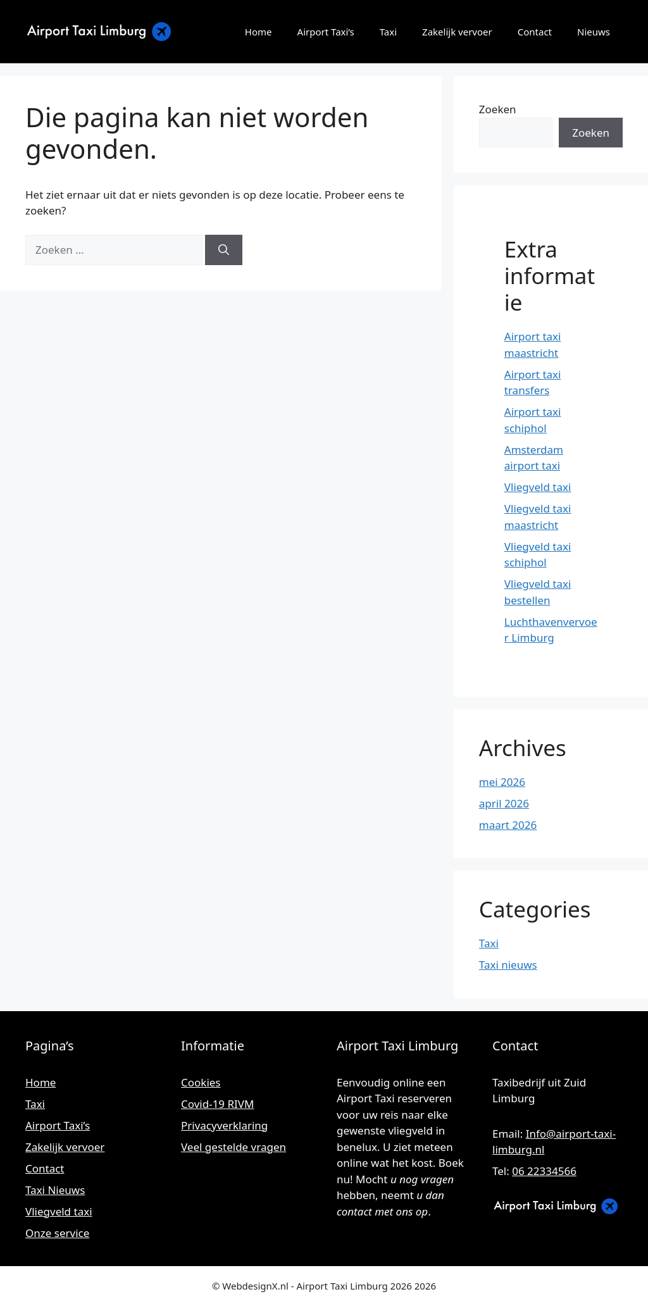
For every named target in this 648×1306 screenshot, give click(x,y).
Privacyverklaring (224, 1125)
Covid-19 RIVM (217, 1104)
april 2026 (504, 803)
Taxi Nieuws (55, 1190)
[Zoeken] (223, 250)
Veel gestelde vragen (233, 1147)
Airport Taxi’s (325, 31)
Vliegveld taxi (537, 487)
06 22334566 (544, 1171)
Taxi (388, 31)
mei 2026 (502, 781)
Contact (535, 31)
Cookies (201, 1082)
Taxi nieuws (508, 964)
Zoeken (497, 109)
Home (258, 31)
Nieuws (593, 31)
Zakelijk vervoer (457, 31)
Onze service (57, 1233)
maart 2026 (508, 825)
